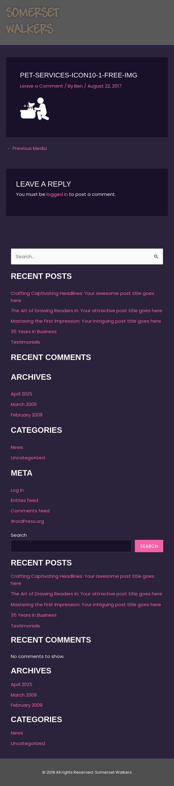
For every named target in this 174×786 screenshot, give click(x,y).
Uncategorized (28, 457)
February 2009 (26, 415)
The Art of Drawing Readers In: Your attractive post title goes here (86, 310)
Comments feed (30, 510)
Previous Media (27, 148)
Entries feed (24, 500)
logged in (57, 194)
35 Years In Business (34, 331)
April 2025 (21, 394)
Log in (17, 490)
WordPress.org (27, 521)
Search (19, 535)
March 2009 (24, 404)
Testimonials (25, 342)
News (17, 447)
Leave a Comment (41, 86)
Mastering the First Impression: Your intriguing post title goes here (86, 321)
